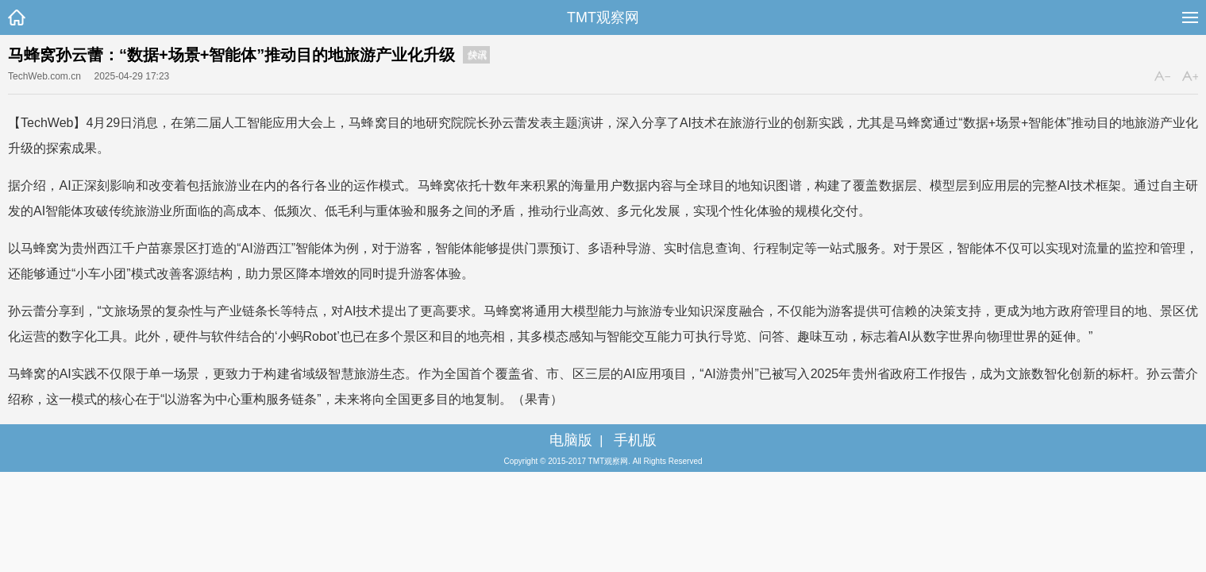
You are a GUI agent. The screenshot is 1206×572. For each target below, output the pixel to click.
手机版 (635, 440)
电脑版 (570, 440)
